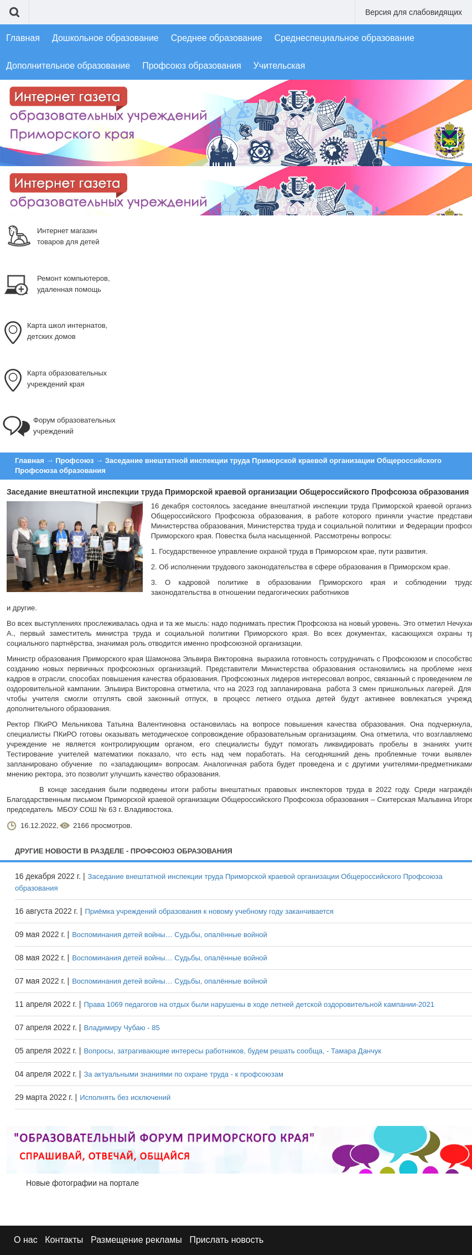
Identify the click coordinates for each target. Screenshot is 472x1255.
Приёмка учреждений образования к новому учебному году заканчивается (209, 911)
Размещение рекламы (136, 1239)
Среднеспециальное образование (344, 38)
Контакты (64, 1239)
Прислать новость (226, 1239)
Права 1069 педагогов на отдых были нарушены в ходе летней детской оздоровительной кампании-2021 (259, 1004)
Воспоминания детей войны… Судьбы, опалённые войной (169, 934)
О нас (26, 1239)
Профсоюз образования (191, 65)
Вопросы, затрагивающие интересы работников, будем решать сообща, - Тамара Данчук (232, 1051)
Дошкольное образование (105, 38)
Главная (23, 38)
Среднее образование (216, 38)
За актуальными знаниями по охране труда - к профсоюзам (183, 1074)
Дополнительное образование (68, 65)
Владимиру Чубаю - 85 (121, 1027)
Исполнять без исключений (125, 1097)
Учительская (279, 65)
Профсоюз (74, 460)
